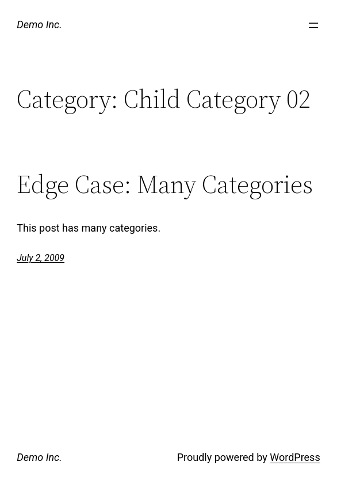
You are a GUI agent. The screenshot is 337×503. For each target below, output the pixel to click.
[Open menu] (313, 25)
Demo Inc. (39, 24)
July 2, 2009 (40, 257)
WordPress (295, 457)
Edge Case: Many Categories (165, 184)
